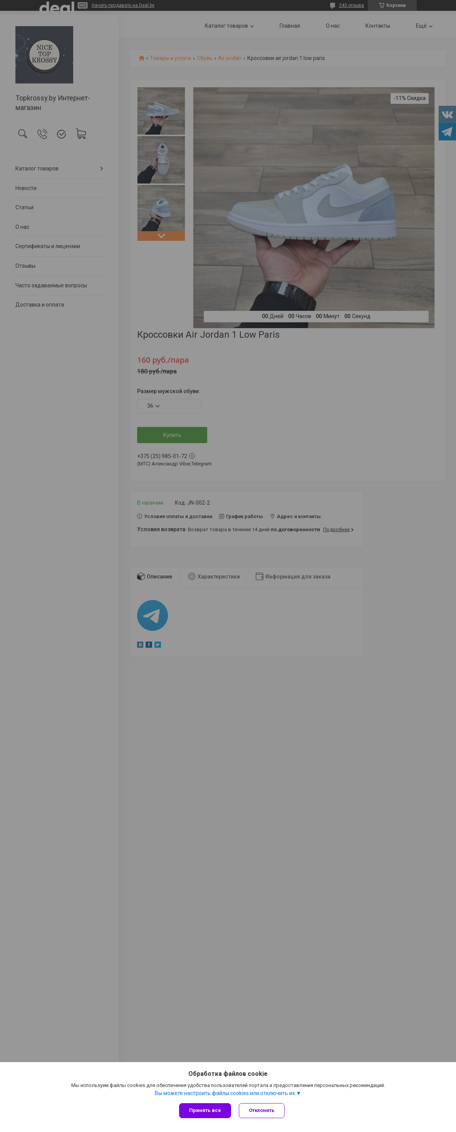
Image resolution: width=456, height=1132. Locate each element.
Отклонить (262, 1110)
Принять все (205, 1110)
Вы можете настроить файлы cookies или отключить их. (225, 1093)
